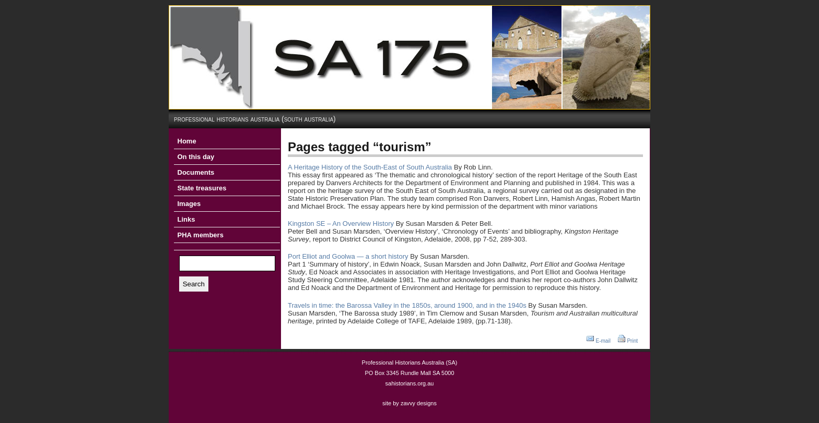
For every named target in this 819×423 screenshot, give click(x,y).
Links (186, 219)
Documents (196, 172)
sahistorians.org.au (409, 383)
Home (187, 141)
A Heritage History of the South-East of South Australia (370, 167)
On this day (196, 157)
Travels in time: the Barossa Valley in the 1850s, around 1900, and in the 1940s (407, 305)
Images (189, 204)
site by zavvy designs (409, 403)
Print (632, 341)
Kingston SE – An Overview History (341, 223)
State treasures (202, 188)
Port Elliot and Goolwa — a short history (348, 256)
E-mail (603, 341)
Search (194, 284)
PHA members (201, 235)
